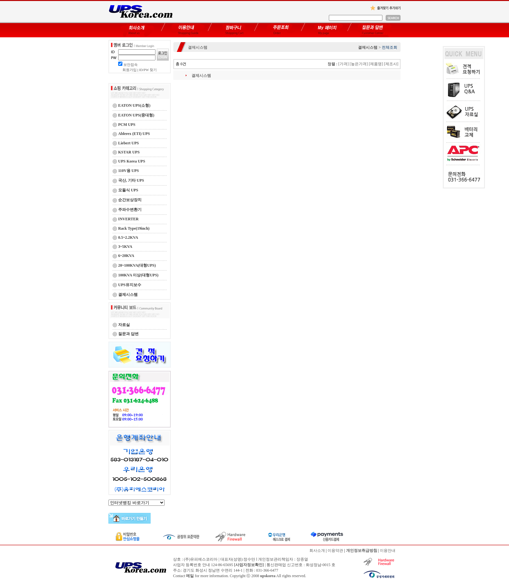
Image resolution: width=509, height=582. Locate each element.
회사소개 (317, 550)
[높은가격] (359, 64)
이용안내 (387, 550)
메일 (190, 576)
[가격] (343, 64)
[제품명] (376, 64)
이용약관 (335, 550)
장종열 (302, 559)
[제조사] (391, 64)
